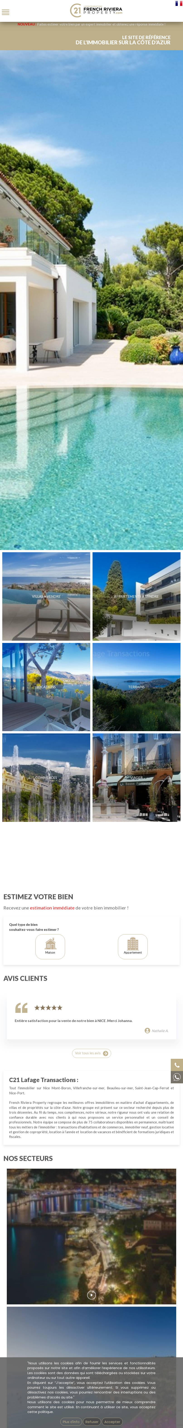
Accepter (112, 1421)
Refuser (91, 1421)
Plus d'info (71, 1421)
